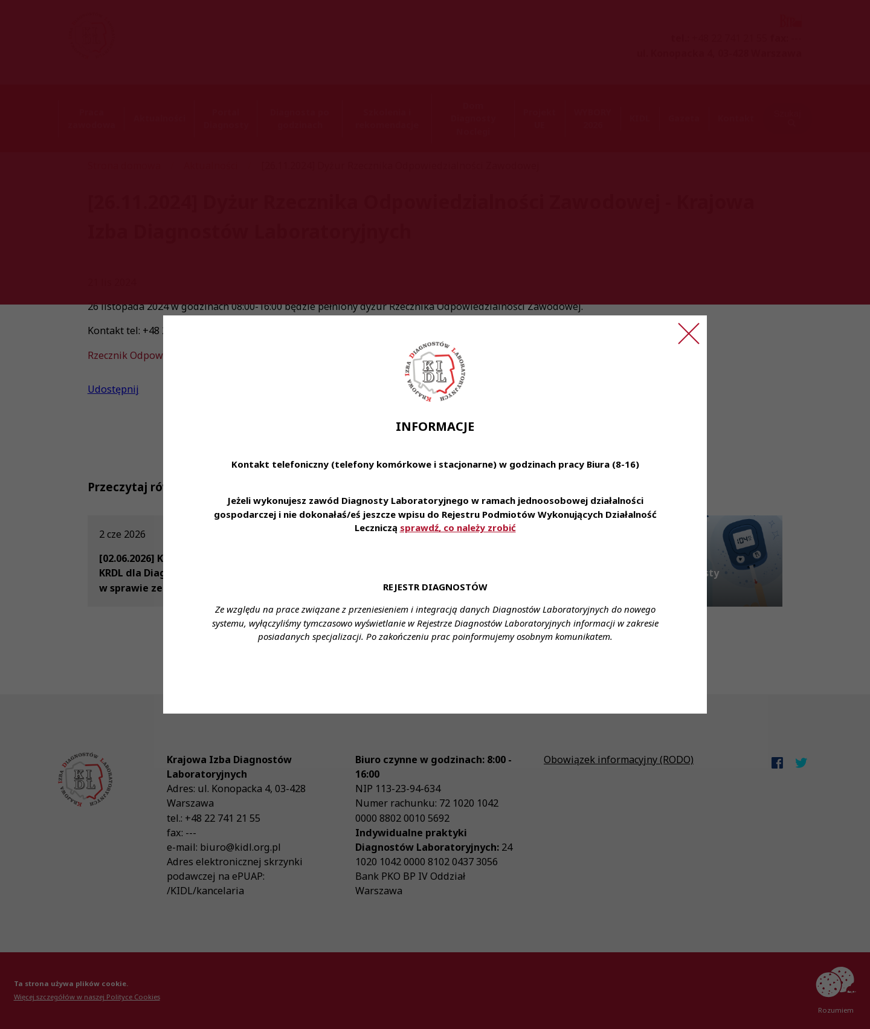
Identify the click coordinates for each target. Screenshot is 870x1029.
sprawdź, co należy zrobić (458, 527)
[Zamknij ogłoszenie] (689, 333)
